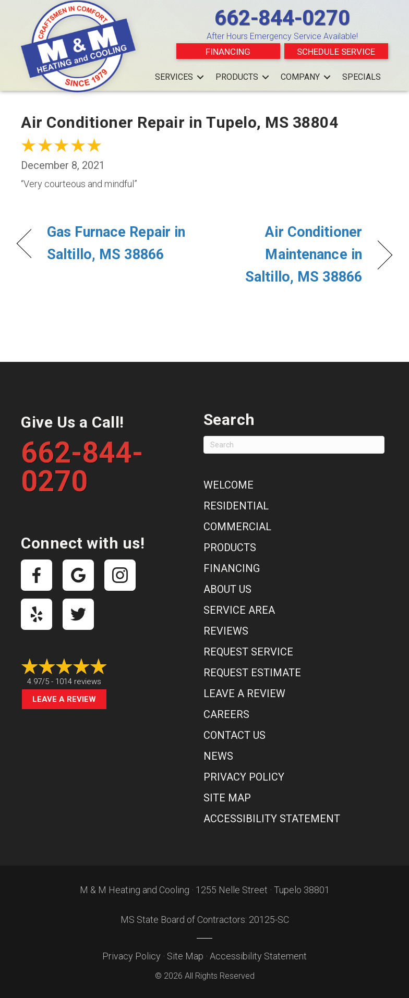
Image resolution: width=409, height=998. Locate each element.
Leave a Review (64, 699)
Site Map (227, 798)
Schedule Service (336, 51)
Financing (228, 51)
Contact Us (234, 735)
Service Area (239, 610)
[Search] (293, 445)
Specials (361, 77)
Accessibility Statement (271, 818)
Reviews (225, 631)
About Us (227, 589)
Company (300, 77)
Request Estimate (252, 672)
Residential (236, 506)
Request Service (248, 652)
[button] (200, 77)
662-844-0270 (282, 18)
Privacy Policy (243, 777)
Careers (226, 714)
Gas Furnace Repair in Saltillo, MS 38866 (116, 243)
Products (236, 77)
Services (174, 77)
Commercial (237, 526)
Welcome (228, 485)
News (218, 756)
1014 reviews (78, 681)
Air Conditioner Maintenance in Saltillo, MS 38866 (288, 254)
